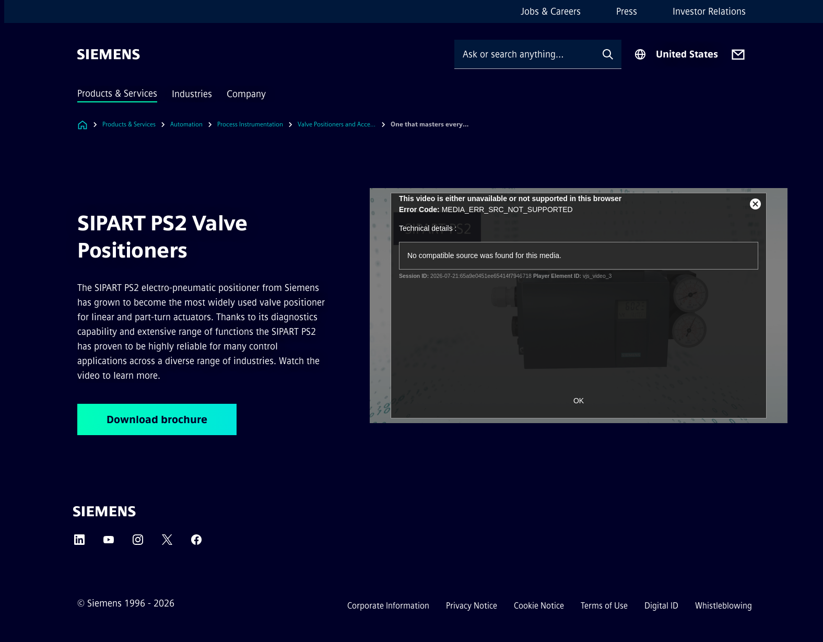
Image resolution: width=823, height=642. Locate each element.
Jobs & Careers (551, 11)
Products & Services (117, 93)
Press (626, 11)
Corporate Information (388, 606)
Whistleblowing (723, 606)
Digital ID (661, 606)
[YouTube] (108, 543)
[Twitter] (167, 543)
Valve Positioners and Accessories (337, 124)
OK (578, 400)
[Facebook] (196, 543)
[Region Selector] (676, 54)
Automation (186, 124)
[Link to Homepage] (82, 124)
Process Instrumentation (250, 124)
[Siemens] (108, 54)
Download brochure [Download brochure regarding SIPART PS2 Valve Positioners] (157, 419)
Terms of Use (604, 606)
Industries (192, 94)
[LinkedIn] (79, 543)
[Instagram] (138, 543)
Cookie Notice (539, 606)
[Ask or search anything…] (524, 54)
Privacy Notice (471, 606)
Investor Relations (709, 11)
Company (246, 94)
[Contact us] (738, 54)
